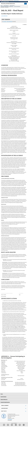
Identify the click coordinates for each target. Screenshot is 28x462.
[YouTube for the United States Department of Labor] (16, 425)
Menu (25, 3)
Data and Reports (6, 5)
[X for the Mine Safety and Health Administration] (8, 425)
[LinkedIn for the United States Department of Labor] (20, 425)
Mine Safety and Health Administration (8, 3)
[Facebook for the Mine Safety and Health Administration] (4, 425)
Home (2, 5)
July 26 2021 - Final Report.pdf (7, 21)
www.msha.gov (10, 419)
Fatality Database (3, 396)
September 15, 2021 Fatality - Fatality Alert (7, 6)
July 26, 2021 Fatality (17, 6)
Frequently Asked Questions (5, 402)
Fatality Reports (12, 5)
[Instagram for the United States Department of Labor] (12, 425)
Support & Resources (4, 399)
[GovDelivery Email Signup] (24, 425)
